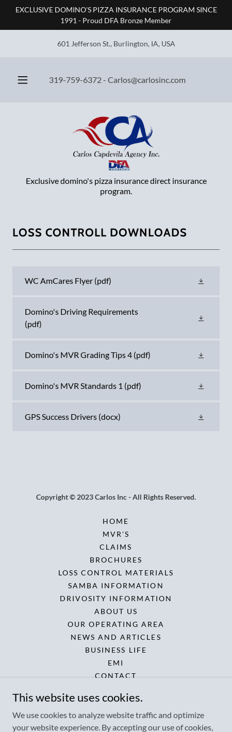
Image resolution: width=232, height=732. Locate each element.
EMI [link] (116, 662)
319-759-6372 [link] (75, 79)
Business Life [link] (115, 649)
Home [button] (116, 521)
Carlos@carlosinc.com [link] (147, 79)
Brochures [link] (116, 559)
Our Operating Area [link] (116, 624)
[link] (116, 143)
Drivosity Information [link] (116, 598)
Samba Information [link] (115, 585)
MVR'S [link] (116, 534)
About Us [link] (116, 611)
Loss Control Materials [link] (115, 572)
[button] (22, 80)
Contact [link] (116, 675)
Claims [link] (116, 546)
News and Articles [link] (116, 637)
